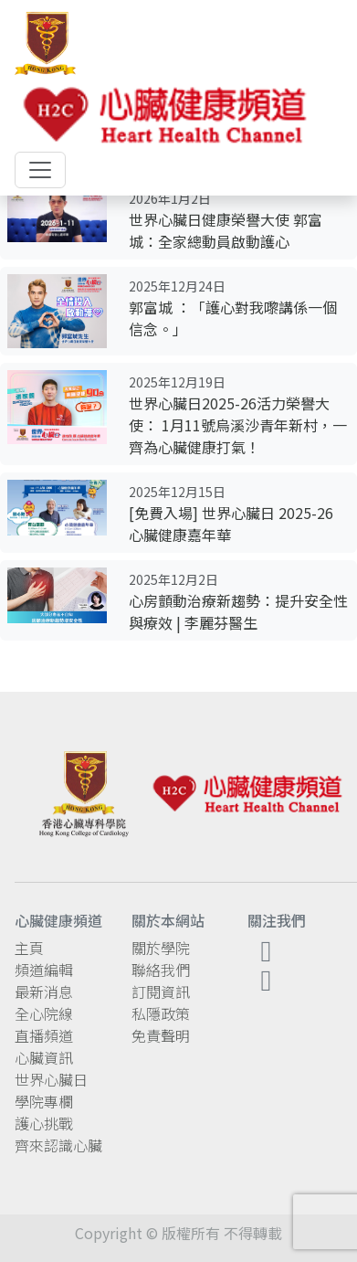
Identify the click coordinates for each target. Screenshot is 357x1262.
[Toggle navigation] (40, 170)
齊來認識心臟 (58, 1145)
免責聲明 (160, 1035)
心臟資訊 (44, 1057)
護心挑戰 (44, 1123)
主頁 (29, 948)
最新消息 (44, 991)
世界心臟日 (51, 1079)
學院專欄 (44, 1101)
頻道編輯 (44, 970)
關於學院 (160, 948)
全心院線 (44, 1013)
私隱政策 (160, 1013)
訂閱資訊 (160, 991)
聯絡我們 (160, 970)
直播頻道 (44, 1035)
